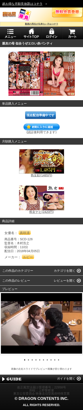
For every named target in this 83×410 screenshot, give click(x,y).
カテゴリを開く (64, 270)
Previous (4, 322)
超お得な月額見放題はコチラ (22, 4)
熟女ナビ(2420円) (41, 212)
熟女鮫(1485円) (41, 175)
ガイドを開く (66, 378)
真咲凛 (25, 233)
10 (58, 359)
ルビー (28, 257)
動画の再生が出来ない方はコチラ (41, 24)
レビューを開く (64, 280)
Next (78, 322)
